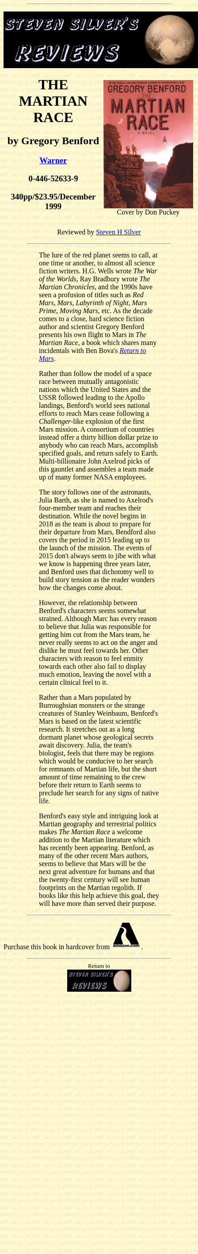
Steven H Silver (118, 232)
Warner (53, 160)
